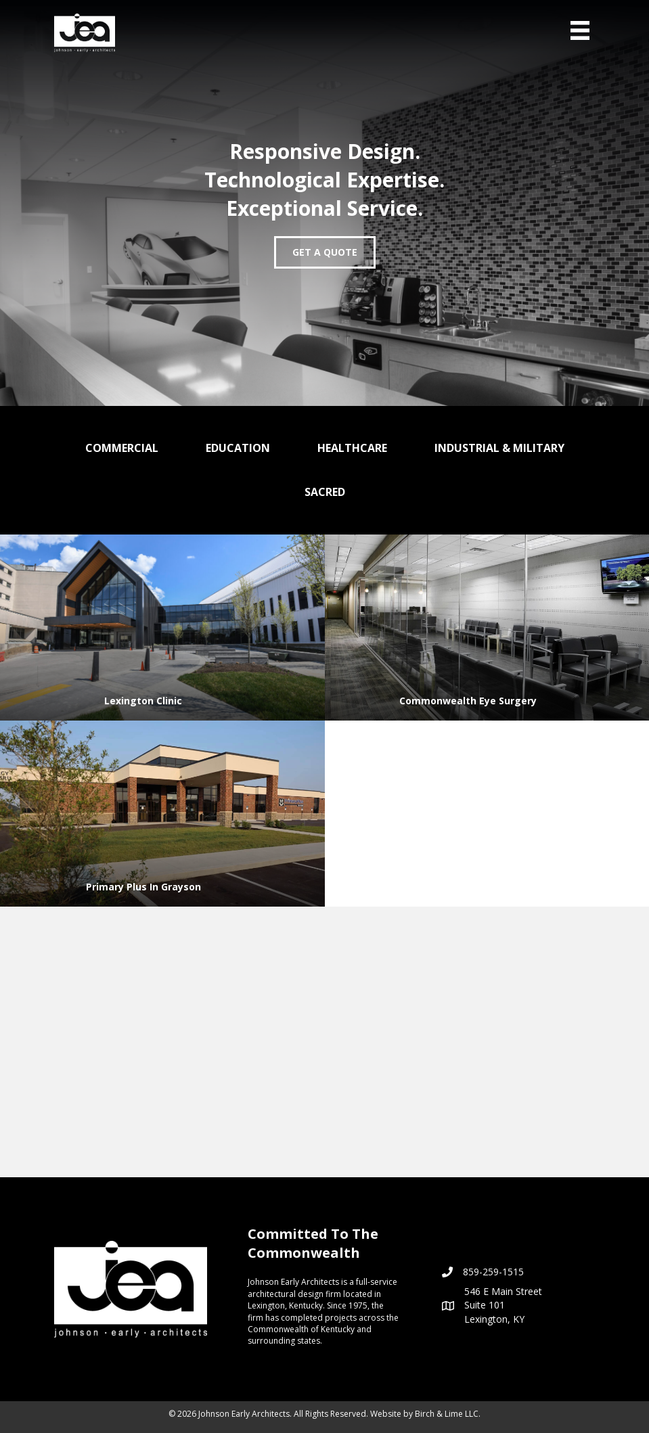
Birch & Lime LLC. (447, 1413)
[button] (325, 252)
